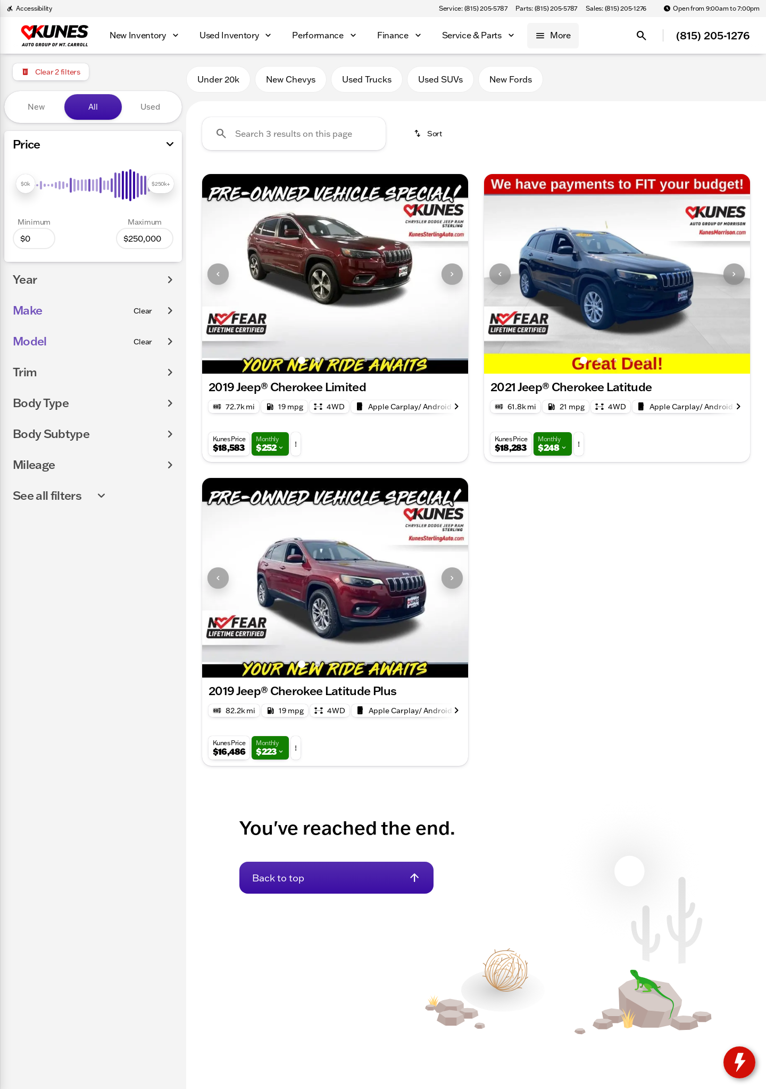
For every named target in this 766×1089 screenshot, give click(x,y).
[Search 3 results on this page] (294, 133)
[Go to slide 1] (301, 360)
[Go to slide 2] (317, 360)
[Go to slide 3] (333, 360)
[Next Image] (452, 274)
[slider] (25, 183)
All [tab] (93, 107)
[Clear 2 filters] (51, 71)
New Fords (510, 79)
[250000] (144, 238)
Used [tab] (150, 107)
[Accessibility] (29, 8)
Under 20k (218, 79)
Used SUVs (440, 79)
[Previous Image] (218, 274)
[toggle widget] (739, 1062)
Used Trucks (367, 79)
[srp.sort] (428, 133)
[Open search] (641, 35)
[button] (222, 274)
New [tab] (36, 107)
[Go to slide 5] (365, 360)
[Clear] (143, 310)
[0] (34, 238)
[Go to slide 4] (349, 360)
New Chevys (290, 79)
